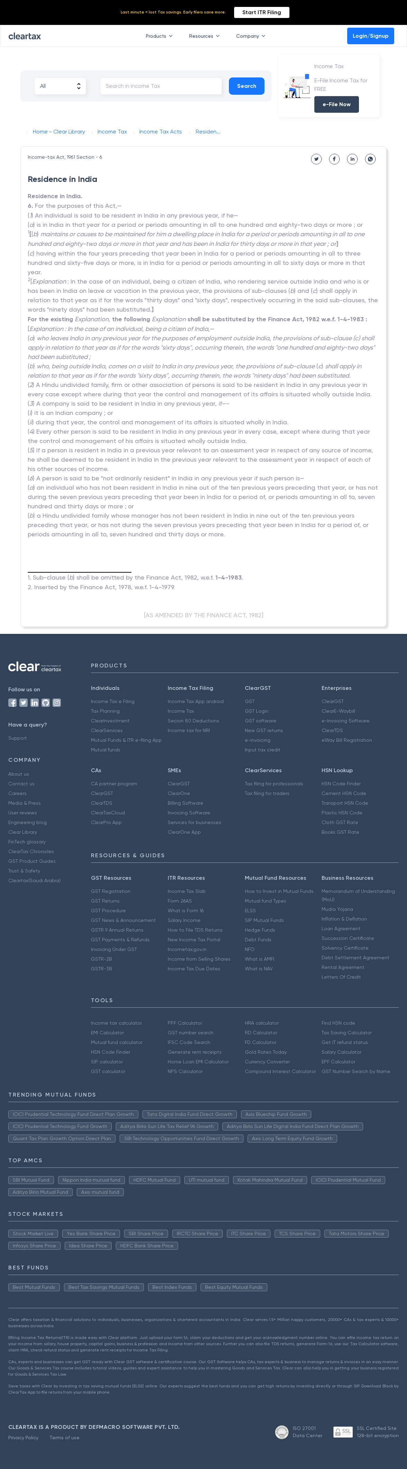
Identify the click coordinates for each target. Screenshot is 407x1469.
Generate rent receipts (195, 1052)
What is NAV (259, 968)
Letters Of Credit (341, 977)
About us (18, 774)
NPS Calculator (185, 1071)
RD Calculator (261, 1032)
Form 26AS (180, 901)
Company (252, 36)
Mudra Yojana (337, 909)
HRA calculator (262, 1023)
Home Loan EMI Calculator (198, 1061)
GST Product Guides (32, 861)
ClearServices (107, 730)
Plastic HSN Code (342, 812)
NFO (250, 949)
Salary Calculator (341, 1052)
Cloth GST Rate (340, 822)
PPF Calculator (185, 1023)
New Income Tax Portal (194, 939)
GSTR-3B (101, 968)
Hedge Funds (260, 930)
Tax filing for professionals (274, 783)
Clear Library (22, 832)
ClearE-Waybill (338, 711)
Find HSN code (338, 1023)
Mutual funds (105, 749)
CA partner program (114, 783)
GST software (260, 720)
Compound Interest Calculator (280, 1071)
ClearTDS (332, 730)
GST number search (190, 1032)
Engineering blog (27, 822)
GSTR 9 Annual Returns (117, 930)
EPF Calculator (338, 1061)
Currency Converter (267, 1061)
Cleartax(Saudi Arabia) (34, 880)
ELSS (250, 910)
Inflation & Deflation (344, 919)
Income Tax (181, 711)
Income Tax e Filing (113, 701)
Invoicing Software (189, 812)
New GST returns (264, 730)
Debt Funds (258, 939)
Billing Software (185, 803)
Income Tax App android (196, 701)
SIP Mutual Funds (264, 920)
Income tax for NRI (189, 730)
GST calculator (108, 1071)
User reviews (22, 812)
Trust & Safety (24, 871)
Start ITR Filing (261, 12)
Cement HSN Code (344, 793)
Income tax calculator (116, 1023)
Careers (17, 793)
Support (17, 738)
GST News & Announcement (123, 920)
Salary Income (184, 920)
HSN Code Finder (341, 783)
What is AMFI (259, 959)
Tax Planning (105, 711)
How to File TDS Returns (195, 930)
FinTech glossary (27, 841)
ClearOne (179, 793)
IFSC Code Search (189, 1042)
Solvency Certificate (345, 948)
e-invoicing (257, 740)
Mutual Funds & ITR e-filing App (126, 740)
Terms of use (64, 1437)
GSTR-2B (101, 959)
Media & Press (24, 803)
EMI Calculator (107, 1032)
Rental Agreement (343, 967)
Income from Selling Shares (199, 959)
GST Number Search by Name (356, 1071)
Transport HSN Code (345, 803)
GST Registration (110, 891)
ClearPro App (106, 822)
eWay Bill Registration (347, 740)
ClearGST (333, 701)
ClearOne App (184, 832)
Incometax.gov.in (187, 949)
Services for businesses (194, 822)
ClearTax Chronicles (31, 851)
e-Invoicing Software (346, 720)
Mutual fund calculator (116, 1042)
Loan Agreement (341, 928)
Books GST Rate (340, 832)
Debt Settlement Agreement (355, 957)
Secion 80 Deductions (193, 720)
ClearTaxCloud (108, 812)
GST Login (256, 711)
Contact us (21, 783)
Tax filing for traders (267, 793)
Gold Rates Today (266, 1052)
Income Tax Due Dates (194, 968)
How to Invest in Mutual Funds (279, 891)
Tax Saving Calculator (347, 1032)
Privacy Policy (23, 1437)
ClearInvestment (110, 720)
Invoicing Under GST (114, 949)
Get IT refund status (345, 1042)
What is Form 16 (186, 910)
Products (160, 36)
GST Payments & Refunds (120, 939)
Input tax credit (262, 749)
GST (250, 701)
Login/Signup (371, 36)
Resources (205, 36)
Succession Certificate (348, 938)
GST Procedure (108, 910)
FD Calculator (260, 1042)
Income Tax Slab (187, 891)
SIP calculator (107, 1061)
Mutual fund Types (265, 901)
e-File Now (337, 104)
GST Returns (105, 901)
